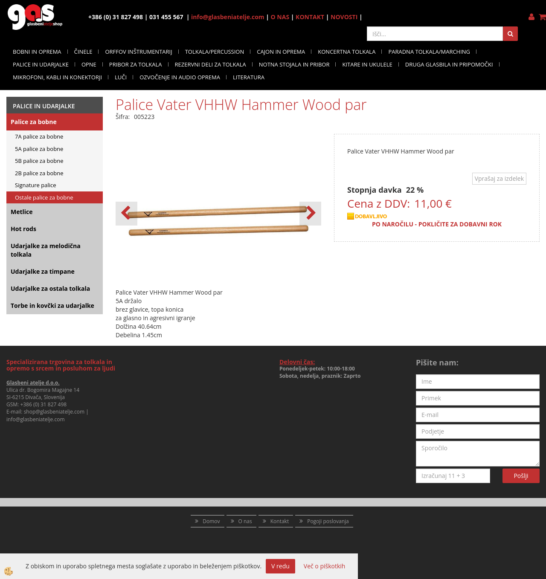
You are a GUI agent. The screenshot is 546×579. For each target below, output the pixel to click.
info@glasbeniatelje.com (227, 17)
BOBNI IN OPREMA (37, 51)
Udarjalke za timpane (43, 271)
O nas (245, 521)
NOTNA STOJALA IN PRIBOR (294, 64)
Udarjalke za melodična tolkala (46, 250)
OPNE (88, 64)
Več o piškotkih (325, 566)
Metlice (22, 212)
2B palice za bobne (39, 173)
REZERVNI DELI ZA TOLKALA (210, 64)
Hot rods (23, 229)
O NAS (280, 17)
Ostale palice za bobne (44, 197)
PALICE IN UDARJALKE (41, 64)
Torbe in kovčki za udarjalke (52, 305)
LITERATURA (248, 77)
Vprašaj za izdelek (499, 178)
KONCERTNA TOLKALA (346, 51)
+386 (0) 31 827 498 (43, 404)
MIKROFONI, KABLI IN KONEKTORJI (57, 77)
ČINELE (83, 51)
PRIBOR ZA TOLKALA (135, 64)
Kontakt (279, 521)
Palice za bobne (34, 122)
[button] (310, 214)
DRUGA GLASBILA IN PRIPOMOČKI (449, 64)
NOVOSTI (344, 17)
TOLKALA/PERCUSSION (214, 51)
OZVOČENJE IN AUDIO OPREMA (179, 77)
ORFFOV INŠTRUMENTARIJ (138, 51)
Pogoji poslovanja (328, 521)
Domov (211, 521)
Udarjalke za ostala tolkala (50, 288)
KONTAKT (310, 17)
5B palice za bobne (39, 161)
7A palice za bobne (39, 136)
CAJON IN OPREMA (281, 51)
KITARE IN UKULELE (367, 64)
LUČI (121, 77)
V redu (280, 566)
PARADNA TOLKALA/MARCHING (429, 51)
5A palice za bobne (39, 149)
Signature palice (35, 185)
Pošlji (521, 476)
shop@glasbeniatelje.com (54, 411)
